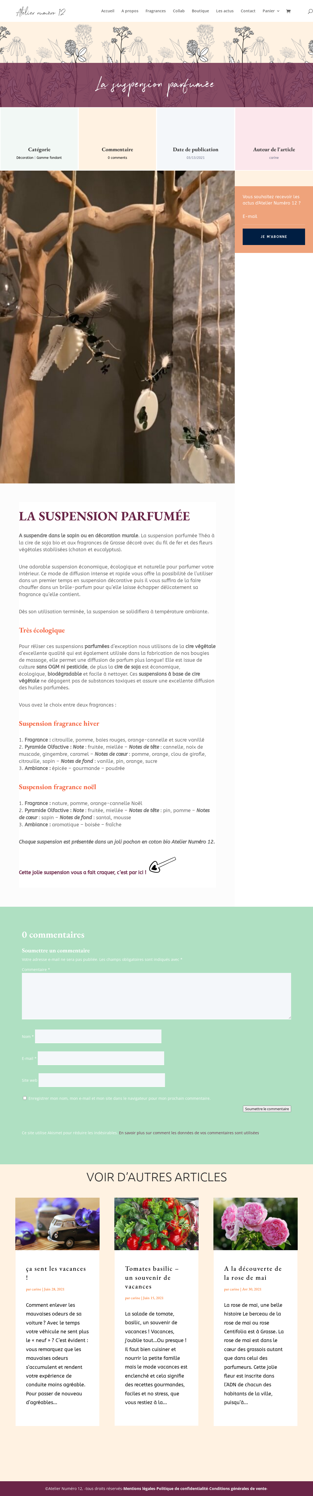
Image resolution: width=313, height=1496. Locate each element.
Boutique (200, 11)
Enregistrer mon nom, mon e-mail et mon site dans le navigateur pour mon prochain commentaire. (119, 1098)
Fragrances (156, 11)
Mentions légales (139, 1488)
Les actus (225, 11)
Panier (269, 11)
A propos (129, 11)
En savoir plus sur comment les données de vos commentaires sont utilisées (189, 1132)
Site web (29, 1080)
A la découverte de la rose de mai (253, 1272)
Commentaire (36, 969)
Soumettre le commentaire (267, 1108)
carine (36, 1289)
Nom (28, 1036)
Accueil (107, 11)
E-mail (29, 1058)
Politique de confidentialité (182, 1488)
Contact (248, 11)
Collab (179, 11)
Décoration (24, 158)
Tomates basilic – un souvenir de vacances (152, 1277)
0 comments (117, 158)
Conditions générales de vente (237, 1488)
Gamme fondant (49, 158)
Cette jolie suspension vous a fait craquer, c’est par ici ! (82, 873)
